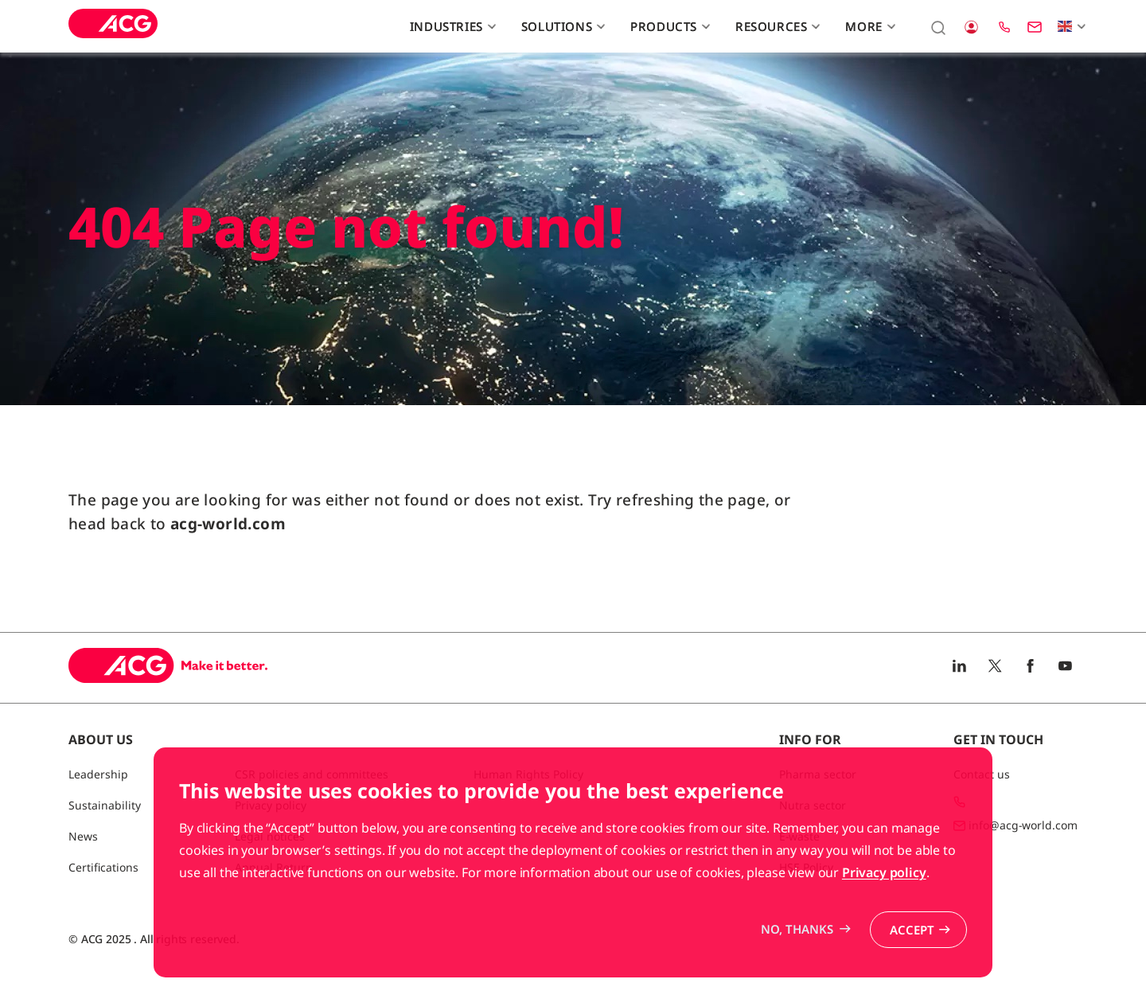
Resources (776, 26)
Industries (451, 26)
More (868, 26)
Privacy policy (884, 921)
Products (668, 26)
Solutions (561, 26)
